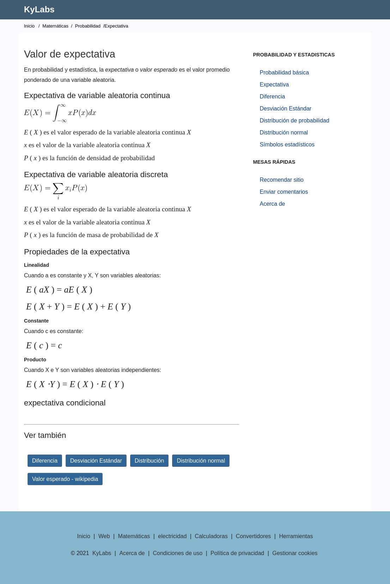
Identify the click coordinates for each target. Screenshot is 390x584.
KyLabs (39, 9)
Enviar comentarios (284, 192)
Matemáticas (55, 26)
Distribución (149, 461)
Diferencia (44, 461)
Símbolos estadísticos (287, 144)
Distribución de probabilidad (294, 121)
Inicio (29, 26)
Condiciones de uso (178, 553)
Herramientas (296, 536)
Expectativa (274, 85)
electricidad (172, 536)
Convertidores (253, 536)
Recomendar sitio (282, 180)
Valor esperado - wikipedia (65, 479)
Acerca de (272, 204)
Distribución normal (201, 461)
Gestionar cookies (294, 553)
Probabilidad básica (284, 73)
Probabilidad (87, 26)
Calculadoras (211, 536)
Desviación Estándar (96, 461)
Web (104, 536)
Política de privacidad (237, 553)
